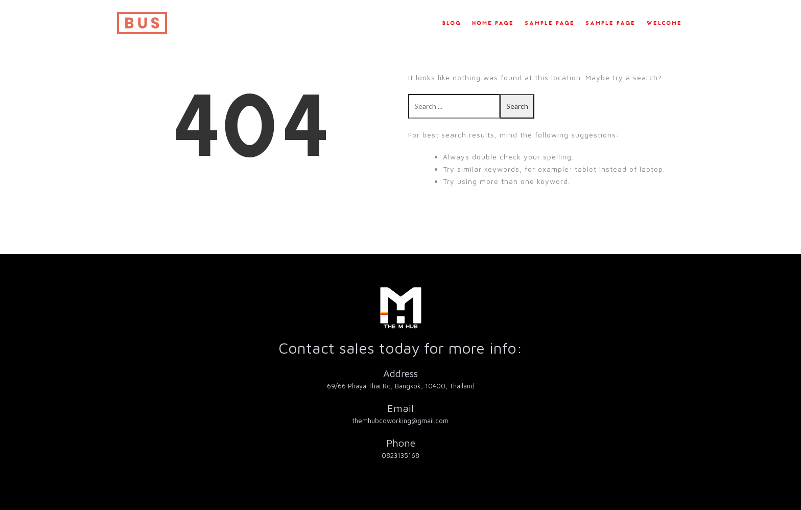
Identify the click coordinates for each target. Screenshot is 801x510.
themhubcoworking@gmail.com (400, 420)
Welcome (664, 23)
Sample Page (550, 23)
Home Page (493, 23)
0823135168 (400, 455)
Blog (451, 23)
